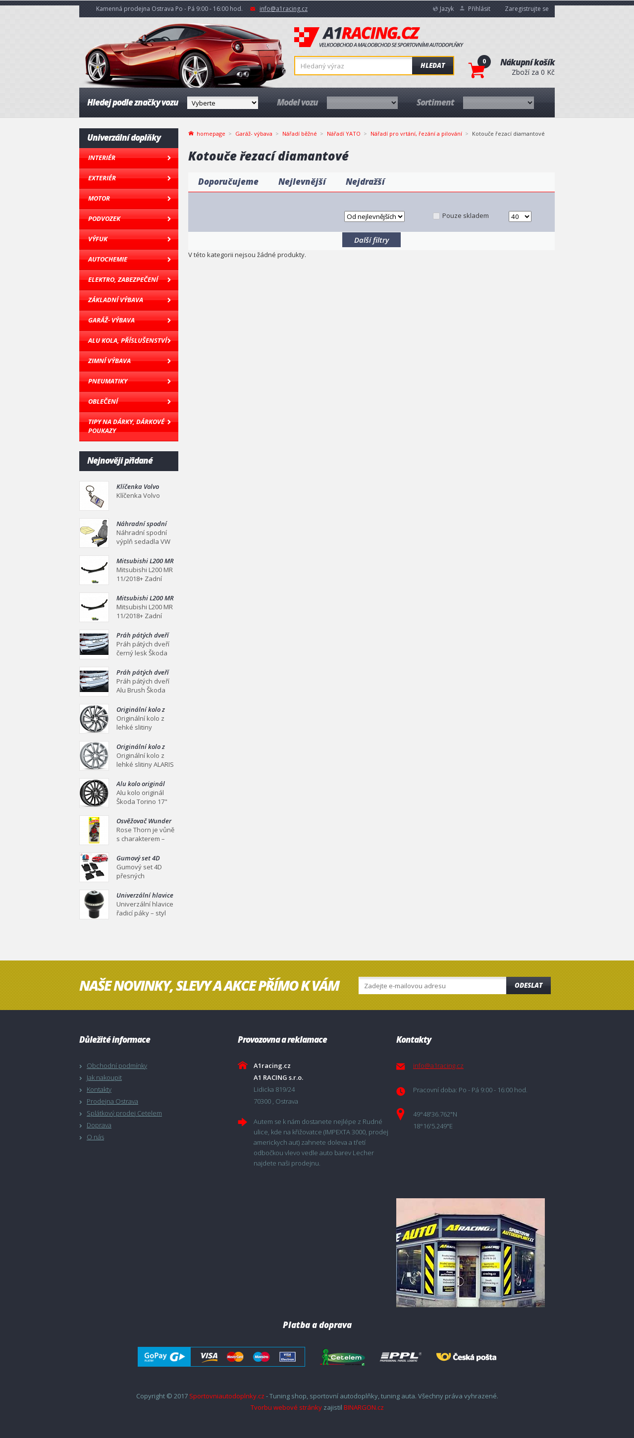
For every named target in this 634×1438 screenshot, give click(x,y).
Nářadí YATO (344, 133)
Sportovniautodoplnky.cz (226, 1395)
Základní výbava (115, 299)
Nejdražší (365, 181)
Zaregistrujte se (527, 8)
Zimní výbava (109, 360)
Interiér (101, 157)
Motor (99, 198)
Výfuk (97, 238)
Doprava (99, 1124)
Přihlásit (479, 8)
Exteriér (102, 177)
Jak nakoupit (104, 1077)
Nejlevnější (302, 181)
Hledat (433, 65)
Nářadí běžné (299, 133)
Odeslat (528, 985)
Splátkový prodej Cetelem (124, 1113)
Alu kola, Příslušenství (127, 340)
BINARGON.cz (364, 1407)
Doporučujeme (228, 181)
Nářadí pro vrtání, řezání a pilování (416, 133)
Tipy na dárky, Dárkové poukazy (126, 426)
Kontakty (99, 1089)
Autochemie (107, 259)
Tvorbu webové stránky (286, 1407)
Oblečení (103, 401)
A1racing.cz (379, 37)
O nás (95, 1136)
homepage (211, 133)
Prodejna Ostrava (112, 1101)
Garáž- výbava (111, 320)
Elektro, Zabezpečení (123, 279)
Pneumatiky (107, 380)
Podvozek (104, 218)
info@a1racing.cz (284, 8)
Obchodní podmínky (117, 1065)
